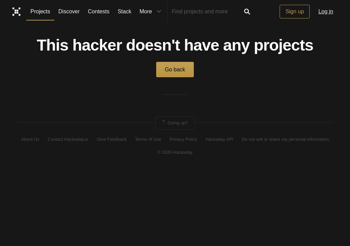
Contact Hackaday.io (68, 139)
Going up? (174, 123)
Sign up (294, 11)
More (151, 12)
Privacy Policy (183, 139)
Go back (175, 69)
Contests (98, 11)
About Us (30, 139)
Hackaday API (219, 139)
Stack (124, 11)
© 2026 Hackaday (175, 152)
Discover (69, 11)
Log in (325, 11)
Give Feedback (111, 139)
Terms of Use (148, 139)
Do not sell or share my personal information (285, 139)
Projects (40, 11)
